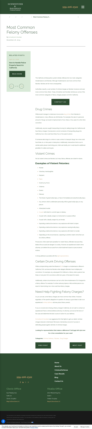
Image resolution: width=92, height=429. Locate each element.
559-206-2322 (70, 7)
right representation (63, 256)
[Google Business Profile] (28, 382)
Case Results (60, 374)
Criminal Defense (48, 338)
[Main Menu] (82, 7)
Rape (40, 179)
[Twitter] (25, 382)
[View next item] (21, 86)
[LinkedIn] (23, 382)
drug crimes (67, 114)
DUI (61, 266)
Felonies (56, 338)
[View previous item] (11, 86)
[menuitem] (70, 362)
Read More (17, 74)
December (27, 17)
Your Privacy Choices (27, 422)
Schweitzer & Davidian (42, 319)
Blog (12, 17)
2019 (18, 17)
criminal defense (47, 302)
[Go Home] (8, 17)
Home (57, 363)
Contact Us (59, 381)
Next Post (77, 345)
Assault (41, 212)
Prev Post (43, 345)
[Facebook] (20, 382)
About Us (58, 366)
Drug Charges (64, 338)
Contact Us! (60, 102)
